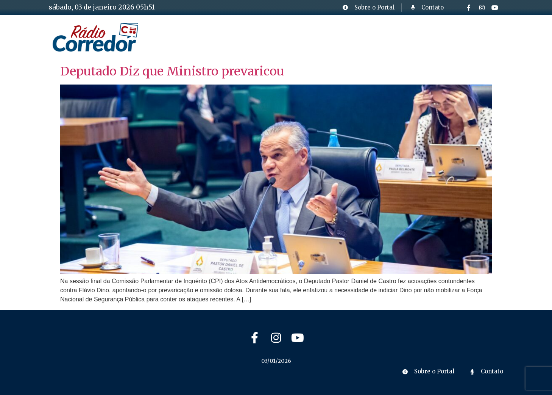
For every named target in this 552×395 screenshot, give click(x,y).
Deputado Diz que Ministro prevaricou (172, 71)
